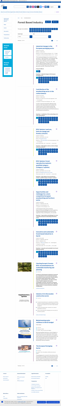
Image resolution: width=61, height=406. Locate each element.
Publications (6, 38)
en (50, 77)
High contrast (46, 7)
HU (30, 31)
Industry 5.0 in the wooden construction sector (45, 295)
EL (45, 29)
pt (39, 82)
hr (41, 80)
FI (41, 31)
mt (52, 80)
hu (43, 80)
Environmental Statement (35, 378)
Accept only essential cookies (53, 402)
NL (34, 31)
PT (39, 31)
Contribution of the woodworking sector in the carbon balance (45, 91)
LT (56, 29)
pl (54, 151)
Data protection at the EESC (35, 376)
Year (34, 34)
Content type (20, 34)
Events (5, 28)
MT (32, 31)
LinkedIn (30, 7)
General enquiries (6, 380)
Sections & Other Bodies (34, 12)
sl (43, 154)
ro (41, 82)
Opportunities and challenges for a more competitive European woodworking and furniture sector (43, 196)
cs (41, 77)
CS (34, 29)
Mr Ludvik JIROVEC (44, 140)
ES (30, 29)
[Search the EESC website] (20, 7)
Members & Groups (26, 12)
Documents (6, 31)
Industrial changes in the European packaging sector (45, 47)
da (43, 77)
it (43, 151)
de (45, 77)
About (2, 12)
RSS (49, 22)
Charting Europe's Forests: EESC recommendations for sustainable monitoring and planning (45, 267)
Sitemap (46, 376)
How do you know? (23, 0)
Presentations (6, 34)
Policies (8, 12)
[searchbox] (25, 37)
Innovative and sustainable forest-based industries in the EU (45, 234)
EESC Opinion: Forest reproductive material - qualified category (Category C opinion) (44, 164)
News (5, 24)
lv (50, 80)
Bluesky (41, 7)
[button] (55, 22)
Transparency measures (35, 384)
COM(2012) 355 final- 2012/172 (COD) (45, 172)
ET (41, 29)
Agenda (12, 12)
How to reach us (5, 376)
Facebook (35, 7)
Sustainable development (40, 288)
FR (43, 29)
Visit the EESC (5, 378)
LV (54, 29)
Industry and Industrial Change (7, 53)
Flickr (43, 7)
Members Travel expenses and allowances (36, 388)
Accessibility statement (35, 392)
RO (43, 31)
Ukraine (40, 12)
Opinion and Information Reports (6, 20)
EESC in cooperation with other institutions (22, 397)
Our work (5, 12)
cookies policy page (21, 401)
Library (18, 379)
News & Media (16, 12)
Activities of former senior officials (37, 390)
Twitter (38, 7)
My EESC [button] (57, 12)
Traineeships (5, 398)
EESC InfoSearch (20, 381)
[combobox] (55, 7)
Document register (21, 377)
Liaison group (19, 399)
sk (43, 82)
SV (50, 31)
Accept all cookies (41, 402)
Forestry (6, 57)
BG (32, 29)
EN (39, 71)
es (52, 77)
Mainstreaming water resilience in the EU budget (45, 322)
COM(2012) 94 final (42, 138)
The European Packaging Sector (44, 347)
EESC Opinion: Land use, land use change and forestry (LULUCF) (44, 131)
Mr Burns (42, 242)
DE (39, 29)
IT (52, 29)
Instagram (33, 7)
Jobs (4, 396)
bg (39, 77)
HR (50, 29)
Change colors (48, 7)
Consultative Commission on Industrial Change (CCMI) (7, 71)
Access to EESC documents (35, 386)
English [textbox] (51, 7)
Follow (56, 46)
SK (45, 31)
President (21, 12)
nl (54, 80)
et (54, 77)
